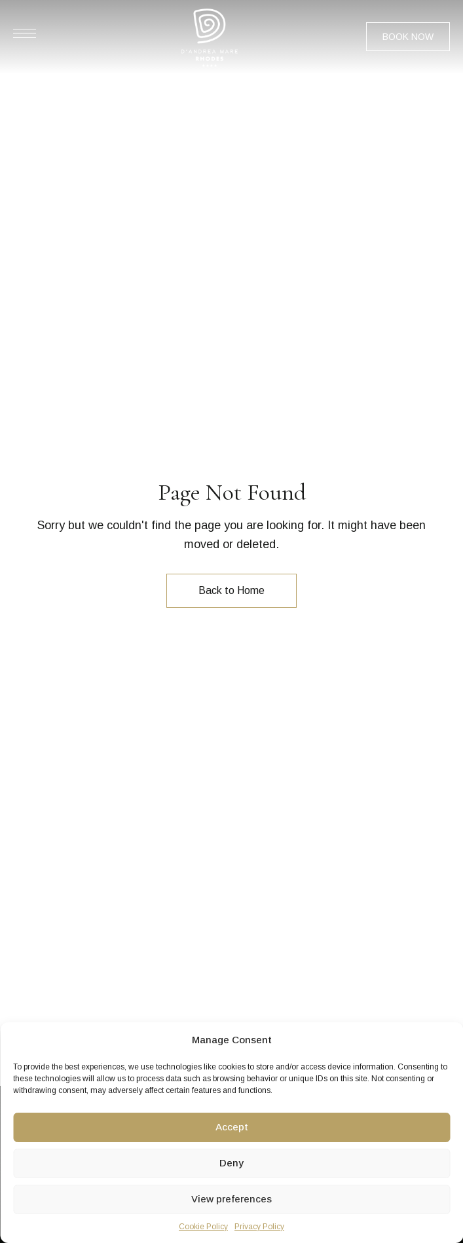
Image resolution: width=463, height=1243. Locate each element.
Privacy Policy (259, 1226)
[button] (408, 36)
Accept (231, 1126)
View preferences (231, 1198)
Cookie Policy (203, 1226)
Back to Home (231, 590)
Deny (231, 1162)
